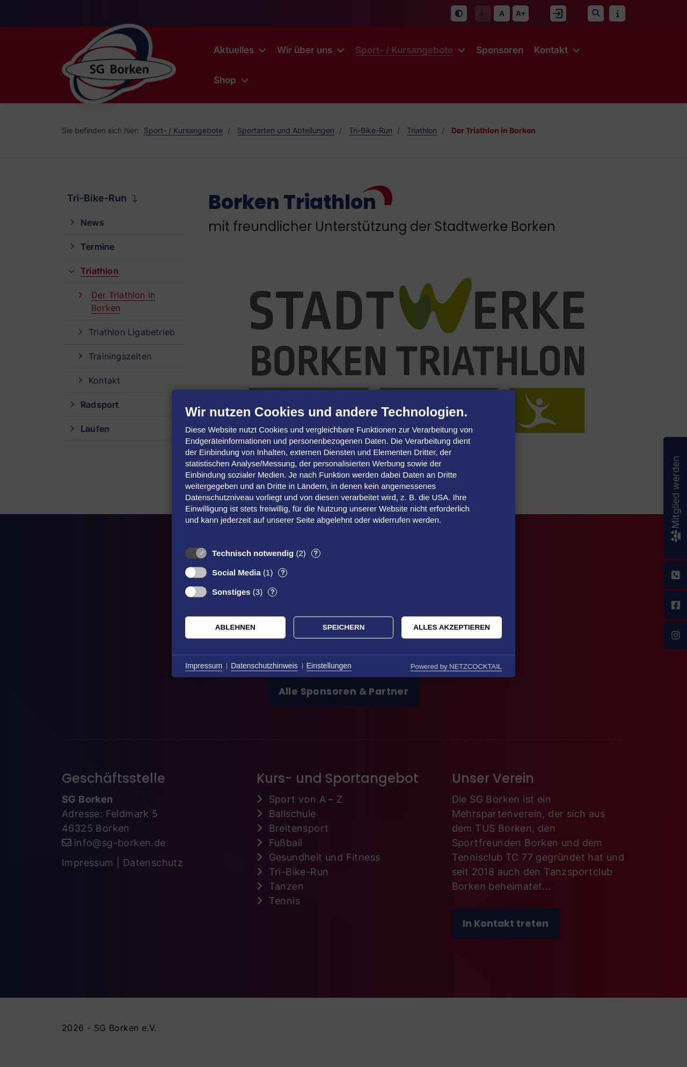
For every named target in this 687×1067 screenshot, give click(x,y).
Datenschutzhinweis (264, 665)
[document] (343, 472)
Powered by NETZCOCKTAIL (456, 666)
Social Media (236, 572)
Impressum (203, 665)
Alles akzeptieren (451, 627)
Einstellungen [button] (329, 665)
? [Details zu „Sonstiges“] (273, 592)
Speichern (344, 627)
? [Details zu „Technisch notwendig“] (315, 553)
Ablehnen (235, 627)
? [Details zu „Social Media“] (283, 572)
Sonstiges (231, 591)
